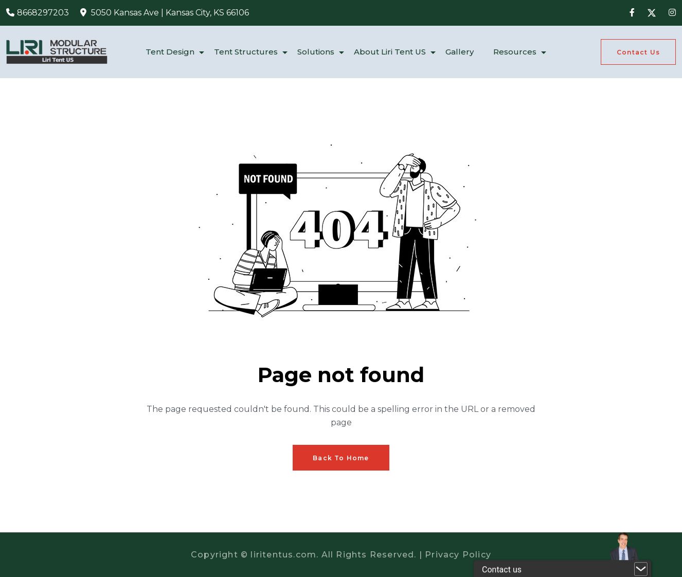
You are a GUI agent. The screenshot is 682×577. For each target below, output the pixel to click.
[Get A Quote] (638, 52)
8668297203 (43, 12)
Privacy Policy (458, 555)
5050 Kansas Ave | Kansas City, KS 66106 (170, 12)
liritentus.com (283, 555)
